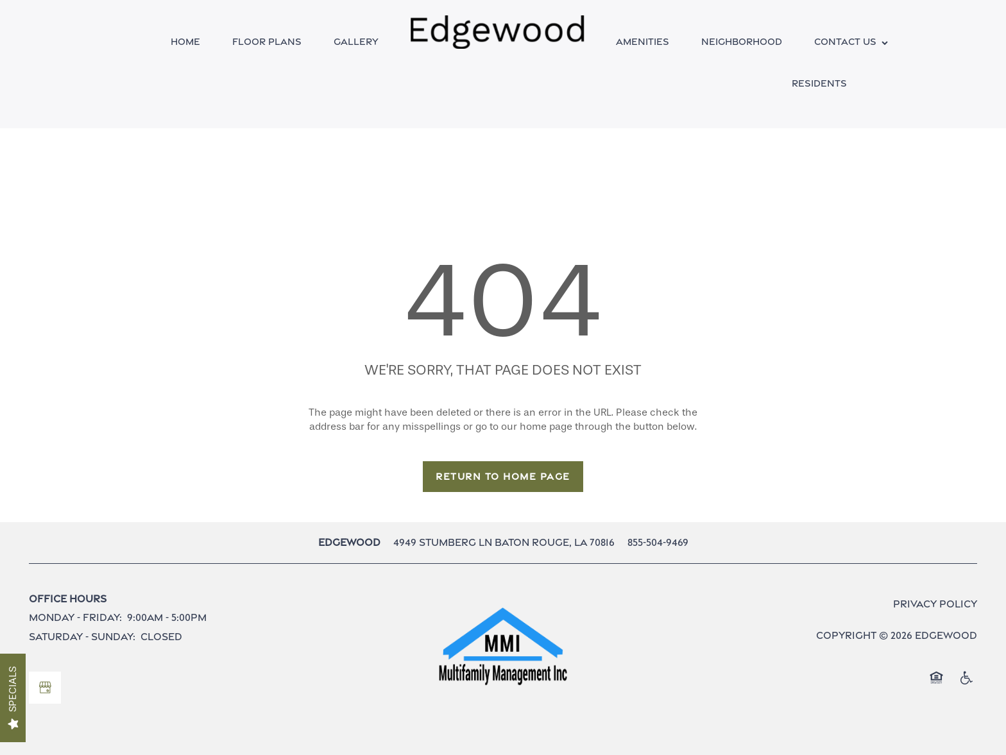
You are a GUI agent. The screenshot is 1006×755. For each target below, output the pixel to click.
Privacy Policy (935, 604)
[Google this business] (45, 688)
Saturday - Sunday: (82, 637)
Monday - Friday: (75, 617)
